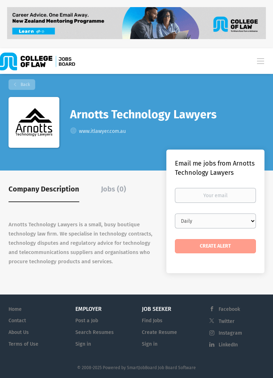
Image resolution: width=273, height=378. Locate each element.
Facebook (229, 309)
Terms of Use (23, 344)
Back (25, 84)
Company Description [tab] (44, 189)
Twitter (227, 321)
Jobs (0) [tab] (113, 189)
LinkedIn (228, 345)
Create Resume (159, 332)
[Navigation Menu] (260, 60)
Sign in (83, 344)
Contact (17, 321)
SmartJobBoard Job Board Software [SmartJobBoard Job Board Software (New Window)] (161, 367)
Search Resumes (94, 332)
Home (15, 309)
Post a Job (86, 321)
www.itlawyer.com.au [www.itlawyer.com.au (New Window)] (102, 131)
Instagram (230, 333)
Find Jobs (152, 321)
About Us (19, 332)
